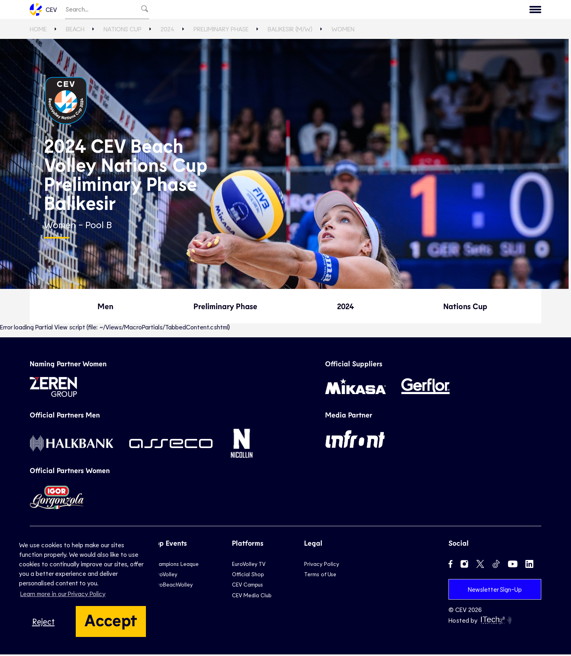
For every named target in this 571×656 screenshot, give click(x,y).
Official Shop (248, 576)
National (275, 10)
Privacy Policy (321, 565)
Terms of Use (320, 576)
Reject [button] (43, 621)
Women (342, 31)
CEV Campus (247, 586)
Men (105, 308)
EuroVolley (164, 576)
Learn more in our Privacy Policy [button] (62, 593)
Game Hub (409, 10)
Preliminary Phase (221, 31)
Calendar (454, 10)
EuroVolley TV (200, 10)
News (371, 10)
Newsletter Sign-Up (495, 590)
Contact (521, 10)
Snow (342, 10)
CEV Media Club (251, 596)
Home (38, 31)
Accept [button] (110, 619)
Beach (312, 10)
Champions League (175, 565)
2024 (167, 31)
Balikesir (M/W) (290, 31)
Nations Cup (122, 31)
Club (241, 10)
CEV (43, 10)
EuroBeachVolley (172, 586)
